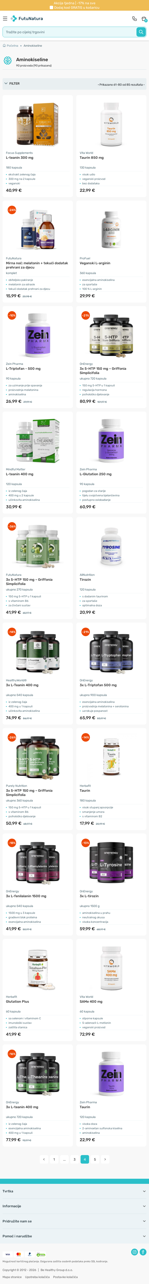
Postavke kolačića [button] (65, 1277)
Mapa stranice (12, 1277)
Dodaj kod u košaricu (76, 8)
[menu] (6, 18)
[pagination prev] (44, 1159)
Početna (10, 46)
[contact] (134, 18)
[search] (74, 32)
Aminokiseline (33, 46)
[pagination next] (105, 1159)
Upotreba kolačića (37, 1277)
